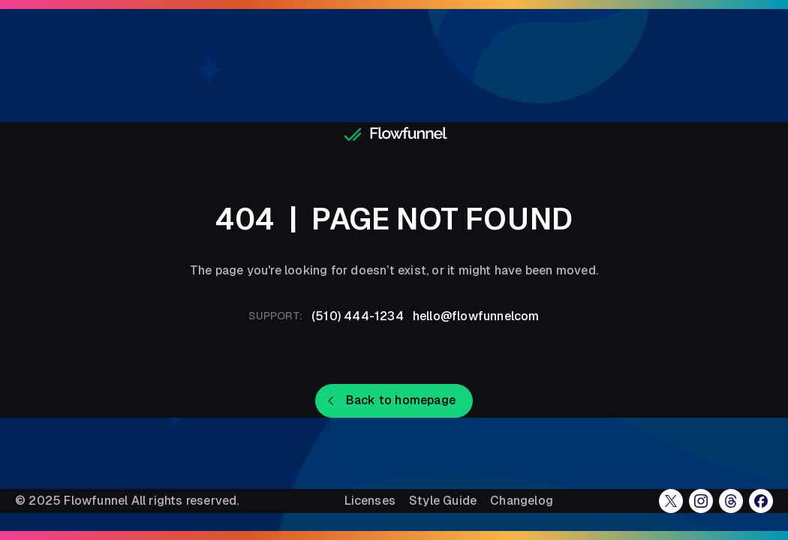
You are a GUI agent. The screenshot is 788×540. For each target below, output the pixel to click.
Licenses (370, 501)
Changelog (521, 501)
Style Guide (443, 501)
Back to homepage (401, 400)
